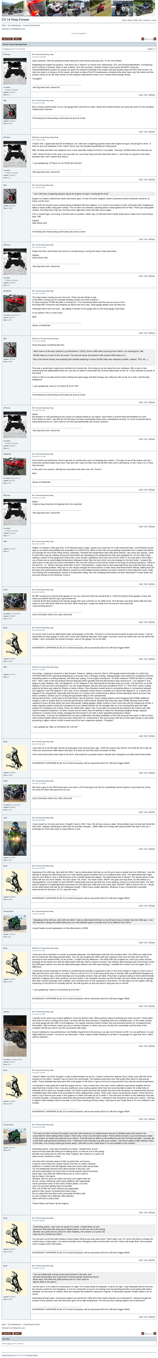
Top (145, 94)
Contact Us (147, 20)
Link (141, 94)
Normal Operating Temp (31, 25)
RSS (140, 20)
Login (154, 20)
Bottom (152, 94)
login (9, 1343)
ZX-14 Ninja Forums (15, 19)
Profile (135, 20)
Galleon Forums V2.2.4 (9, 1355)
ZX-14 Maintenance (14, 25)
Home (124, 20)
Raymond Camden (32, 1355)
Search (129, 20)
